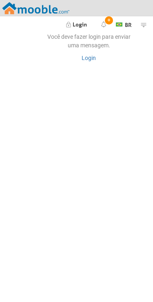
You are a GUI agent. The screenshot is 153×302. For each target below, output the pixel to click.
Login (76, 23)
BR (124, 23)
